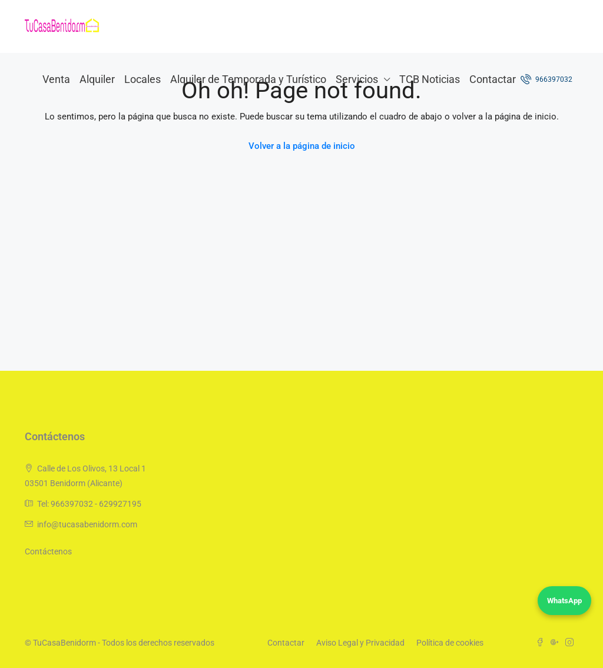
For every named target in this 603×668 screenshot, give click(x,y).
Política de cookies (449, 642)
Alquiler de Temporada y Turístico (248, 79)
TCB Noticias (429, 79)
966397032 (546, 79)
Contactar (492, 79)
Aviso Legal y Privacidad (360, 642)
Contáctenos (48, 551)
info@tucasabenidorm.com (87, 524)
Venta (56, 79)
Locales (142, 79)
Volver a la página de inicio (302, 146)
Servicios (357, 79)
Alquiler (97, 79)
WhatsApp (564, 600)
